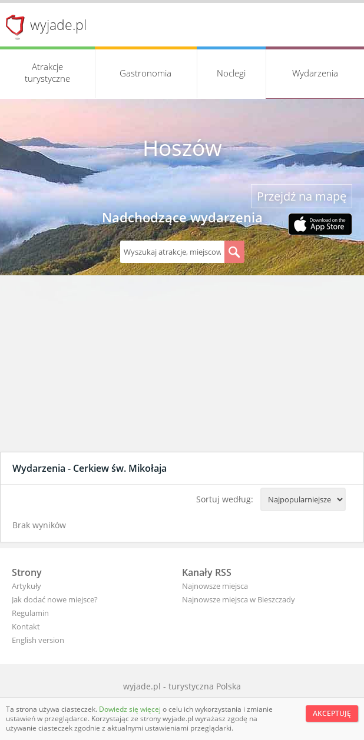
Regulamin (30, 613)
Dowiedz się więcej (131, 709)
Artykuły (26, 586)
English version (38, 640)
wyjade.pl (58, 24)
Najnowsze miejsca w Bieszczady (238, 599)
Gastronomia (145, 73)
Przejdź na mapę (301, 196)
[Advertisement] (182, 363)
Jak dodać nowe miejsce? (55, 599)
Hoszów (182, 147)
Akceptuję (332, 713)
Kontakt (26, 626)
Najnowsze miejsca (215, 586)
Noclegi (231, 73)
